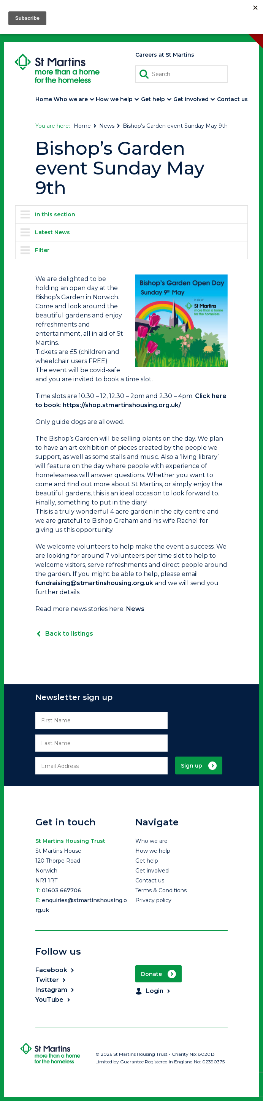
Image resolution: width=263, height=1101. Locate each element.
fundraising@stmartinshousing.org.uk (94, 583)
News (110, 125)
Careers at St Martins (164, 54)
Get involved (152, 870)
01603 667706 (61, 890)
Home (85, 125)
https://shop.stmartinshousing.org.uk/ (122, 405)
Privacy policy (153, 900)
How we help (152, 850)
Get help (146, 860)
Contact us (149, 880)
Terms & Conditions (161, 890)
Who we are (151, 841)
